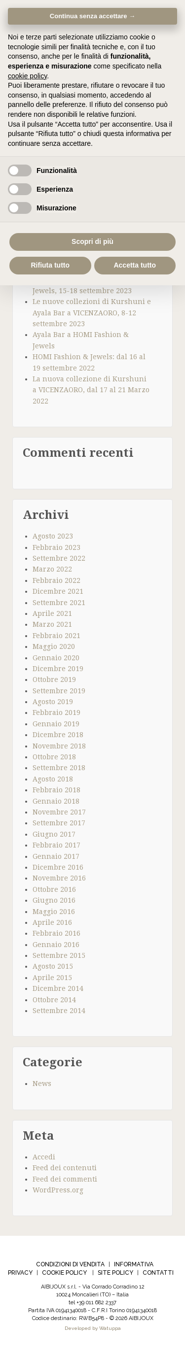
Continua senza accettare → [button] (92, 16)
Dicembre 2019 (58, 669)
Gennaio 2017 (56, 856)
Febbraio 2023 (56, 547)
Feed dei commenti (65, 1179)
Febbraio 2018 (56, 790)
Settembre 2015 (59, 955)
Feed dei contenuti (65, 1168)
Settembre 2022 (59, 558)
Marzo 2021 (52, 624)
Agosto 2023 (53, 536)
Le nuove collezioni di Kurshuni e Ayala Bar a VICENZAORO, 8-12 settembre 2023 (92, 313)
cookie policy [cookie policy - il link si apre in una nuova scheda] (27, 76)
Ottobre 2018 (54, 757)
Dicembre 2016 (58, 867)
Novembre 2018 (59, 746)
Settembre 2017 (59, 823)
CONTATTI (158, 1272)
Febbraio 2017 (56, 845)
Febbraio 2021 (56, 636)
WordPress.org (58, 1190)
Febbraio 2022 (56, 580)
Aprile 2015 (52, 978)
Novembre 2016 (59, 878)
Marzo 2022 (52, 569)
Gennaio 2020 (56, 658)
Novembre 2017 (59, 812)
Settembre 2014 (59, 1011)
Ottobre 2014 (54, 1000)
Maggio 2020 (54, 646)
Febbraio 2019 (56, 712)
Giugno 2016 (54, 900)
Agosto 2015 (53, 966)
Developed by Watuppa (93, 1328)
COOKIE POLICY (64, 1272)
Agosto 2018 (53, 779)
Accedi (44, 1157)
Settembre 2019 (59, 691)
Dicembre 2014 (58, 988)
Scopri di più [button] (92, 241)
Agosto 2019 (53, 702)
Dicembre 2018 (58, 735)
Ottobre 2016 (54, 889)
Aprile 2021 (52, 613)
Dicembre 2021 (58, 591)
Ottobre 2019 (54, 679)
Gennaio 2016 (56, 945)
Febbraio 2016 (56, 933)
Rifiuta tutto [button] (50, 265)
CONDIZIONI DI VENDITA (70, 1264)
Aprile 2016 (52, 922)
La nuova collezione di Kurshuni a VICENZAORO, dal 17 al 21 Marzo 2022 (91, 390)
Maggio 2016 (54, 912)
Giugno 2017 (54, 834)
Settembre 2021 (59, 603)
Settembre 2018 (59, 768)
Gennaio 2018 (56, 801)
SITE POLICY (115, 1272)
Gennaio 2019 (56, 724)
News (42, 1083)
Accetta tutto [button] (134, 265)
